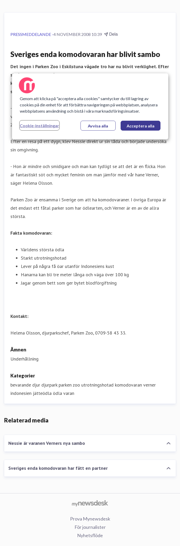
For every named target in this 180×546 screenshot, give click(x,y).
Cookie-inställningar (39, 125)
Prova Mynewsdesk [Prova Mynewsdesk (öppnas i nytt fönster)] (90, 519)
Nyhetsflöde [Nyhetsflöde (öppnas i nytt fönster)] (90, 535)
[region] (90, 106)
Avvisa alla (98, 125)
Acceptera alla (140, 125)
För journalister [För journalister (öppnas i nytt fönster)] (90, 527)
